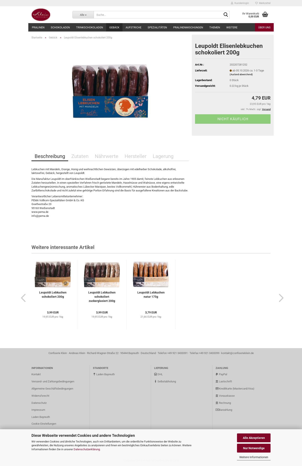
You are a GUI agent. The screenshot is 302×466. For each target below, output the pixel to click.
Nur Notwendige (254, 448)
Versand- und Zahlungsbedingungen (52, 381)
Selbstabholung (165, 381)
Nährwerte (106, 156)
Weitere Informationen (253, 457)
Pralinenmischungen (188, 27)
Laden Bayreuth (40, 417)
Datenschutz (39, 402)
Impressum (38, 409)
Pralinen (38, 27)
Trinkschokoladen (89, 27)
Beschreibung (50, 156)
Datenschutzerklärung (87, 449)
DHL (158, 374)
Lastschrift (224, 381)
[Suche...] (83, 14)
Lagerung (163, 156)
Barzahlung (224, 409)
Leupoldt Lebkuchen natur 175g (151, 294)
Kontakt (36, 374)
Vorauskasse (225, 395)
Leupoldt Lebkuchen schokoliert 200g (52, 294)
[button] (22, 297)
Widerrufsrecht (40, 395)
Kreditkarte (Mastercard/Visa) (235, 388)
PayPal (221, 374)
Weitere (231, 27)
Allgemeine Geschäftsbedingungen (52, 388)
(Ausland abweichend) (241, 74)
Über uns (264, 27)
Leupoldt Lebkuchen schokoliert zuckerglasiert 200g (102, 297)
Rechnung (223, 402)
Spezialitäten (157, 27)
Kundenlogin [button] (240, 3)
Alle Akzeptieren (254, 438)
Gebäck (114, 27)
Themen (214, 27)
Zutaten (80, 156)
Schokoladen (60, 27)
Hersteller (135, 156)
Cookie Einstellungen (43, 423)
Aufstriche (133, 27)
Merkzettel (263, 3)
